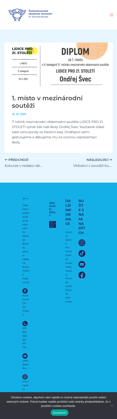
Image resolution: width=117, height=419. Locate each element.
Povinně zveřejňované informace (68, 290)
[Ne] (112, 405)
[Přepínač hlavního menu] (111, 14)
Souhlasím (59, 412)
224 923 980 (24, 332)
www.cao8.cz (25, 385)
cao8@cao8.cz (25, 364)
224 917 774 (24, 343)
